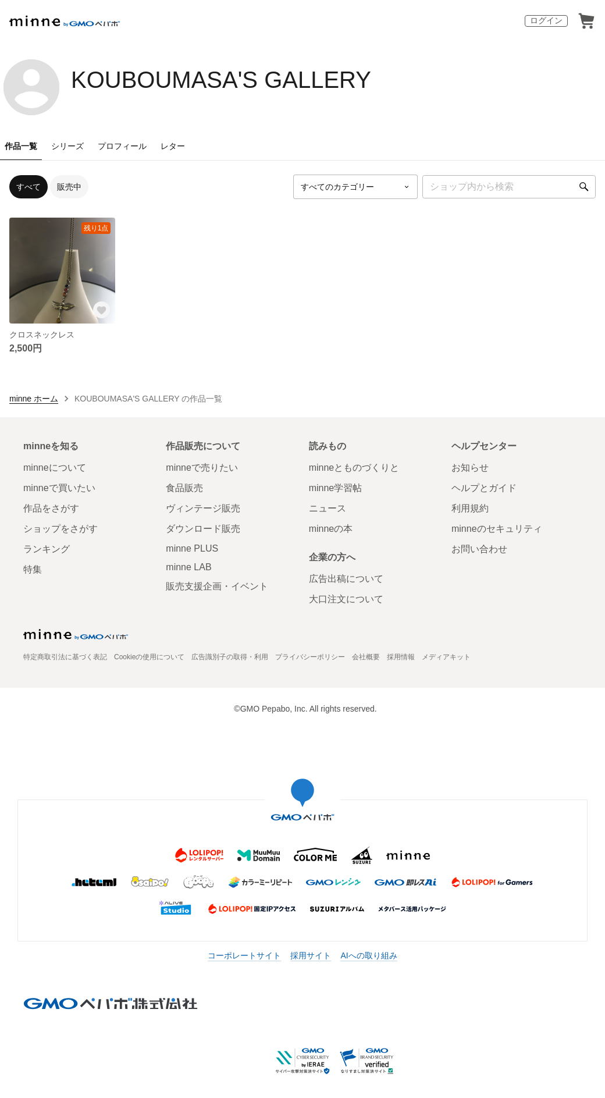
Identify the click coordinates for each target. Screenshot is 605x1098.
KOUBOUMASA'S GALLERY (221, 80)
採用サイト (310, 955)
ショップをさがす (60, 529)
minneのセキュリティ (496, 529)
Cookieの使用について (149, 657)
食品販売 (184, 488)
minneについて (54, 467)
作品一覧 (21, 146)
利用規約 (470, 508)
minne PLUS (192, 548)
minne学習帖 (335, 488)
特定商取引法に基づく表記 (65, 657)
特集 (32, 569)
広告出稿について (346, 579)
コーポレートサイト (244, 955)
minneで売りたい (202, 467)
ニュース (327, 508)
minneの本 (331, 529)
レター (173, 146)
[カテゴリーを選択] (355, 187)
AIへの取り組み (368, 955)
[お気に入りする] (101, 309)
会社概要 (366, 657)
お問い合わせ (479, 549)
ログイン (546, 20)
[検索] (584, 187)
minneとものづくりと (354, 467)
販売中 (69, 186)
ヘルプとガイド (484, 488)
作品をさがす (51, 508)
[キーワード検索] (509, 187)
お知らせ (470, 467)
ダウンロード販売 (203, 529)
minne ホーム (33, 398)
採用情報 (401, 657)
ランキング (46, 549)
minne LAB (188, 567)
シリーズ (67, 146)
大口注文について (346, 599)
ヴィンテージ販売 (203, 508)
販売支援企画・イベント (217, 586)
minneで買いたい (59, 488)
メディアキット (446, 657)
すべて (28, 186)
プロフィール (122, 146)
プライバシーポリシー (310, 657)
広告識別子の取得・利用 (229, 657)
